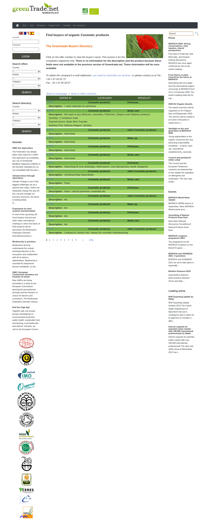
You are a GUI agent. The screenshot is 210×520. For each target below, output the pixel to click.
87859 (50, 154)
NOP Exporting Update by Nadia (180, 298)
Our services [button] (78, 25)
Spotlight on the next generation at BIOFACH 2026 (179, 130)
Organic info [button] (54, 25)
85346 (50, 162)
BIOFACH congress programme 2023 (177, 237)
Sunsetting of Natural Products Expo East (178, 216)
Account (15, 37)
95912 (50, 102)
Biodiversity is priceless (24, 241)
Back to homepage (57, 93)
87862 (50, 129)
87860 (50, 146)
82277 (50, 187)
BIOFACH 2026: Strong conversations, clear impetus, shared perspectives (179, 47)
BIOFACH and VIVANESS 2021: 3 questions (180, 255)
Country (16, 67)
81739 (50, 195)
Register (67, 25)
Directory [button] (41, 25)
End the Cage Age (21, 307)
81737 (50, 212)
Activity (15, 74)
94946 (50, 110)
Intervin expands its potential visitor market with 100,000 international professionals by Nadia (180, 330)
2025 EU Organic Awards (180, 104)
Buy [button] (24, 25)
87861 (50, 137)
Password (16, 45)
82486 (50, 179)
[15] (91, 239)
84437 (50, 170)
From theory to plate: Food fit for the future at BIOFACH (180, 77)
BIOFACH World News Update (179, 198)
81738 (50, 203)
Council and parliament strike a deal (179, 158)
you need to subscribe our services (112, 75)
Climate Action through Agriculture (23, 177)
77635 (50, 228)
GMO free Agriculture (22, 148)
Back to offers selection (83, 93)
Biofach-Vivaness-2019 (179, 271)
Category (16, 81)
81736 (50, 220)
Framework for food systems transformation (23, 210)
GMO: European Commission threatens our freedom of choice (25, 274)
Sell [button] (31, 25)
